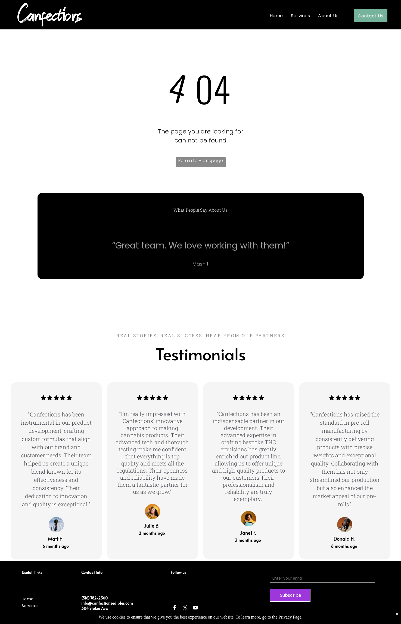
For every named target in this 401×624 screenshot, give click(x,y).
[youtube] (195, 608)
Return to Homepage (200, 160)
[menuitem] (276, 15)
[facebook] (175, 608)
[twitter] (185, 608)
